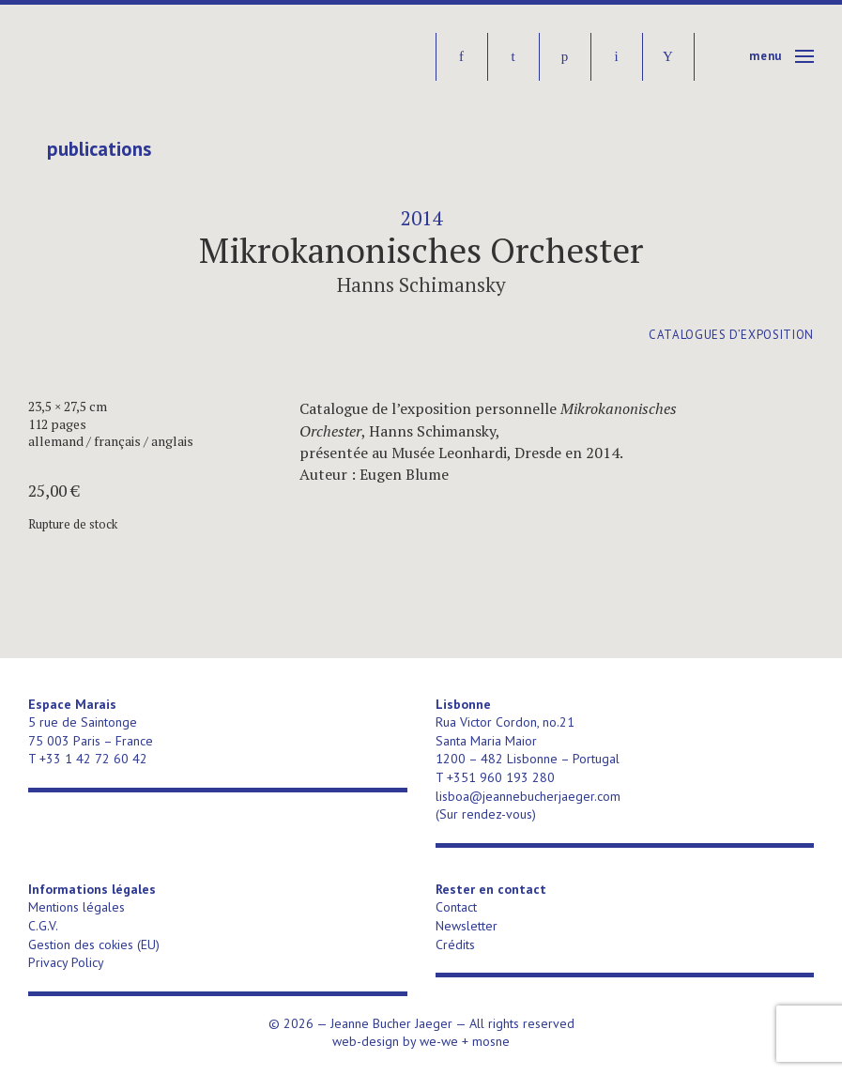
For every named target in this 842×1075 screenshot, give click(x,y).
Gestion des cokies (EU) (94, 944)
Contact (456, 906)
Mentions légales (76, 906)
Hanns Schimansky (421, 284)
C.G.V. (43, 925)
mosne (491, 1041)
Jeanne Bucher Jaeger (172, 57)
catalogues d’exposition (731, 335)
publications (99, 149)
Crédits (455, 944)
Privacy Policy (66, 962)
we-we (439, 1041)
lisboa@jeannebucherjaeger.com (528, 796)
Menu (765, 56)
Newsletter (467, 925)
